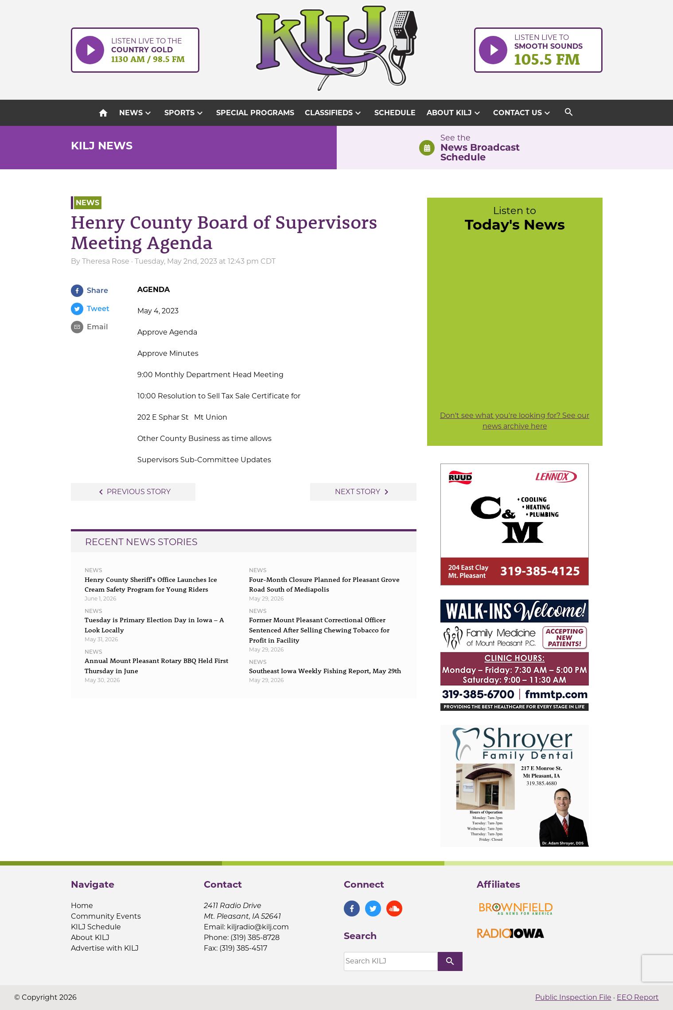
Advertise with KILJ (105, 948)
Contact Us (522, 113)
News (136, 113)
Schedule (395, 113)
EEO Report (638, 997)
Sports (184, 113)
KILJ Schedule (96, 927)
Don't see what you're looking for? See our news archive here (514, 420)
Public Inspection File (573, 997)
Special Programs (255, 113)
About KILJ (454, 113)
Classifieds (334, 113)
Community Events (106, 916)
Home (82, 905)
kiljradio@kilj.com (258, 927)
